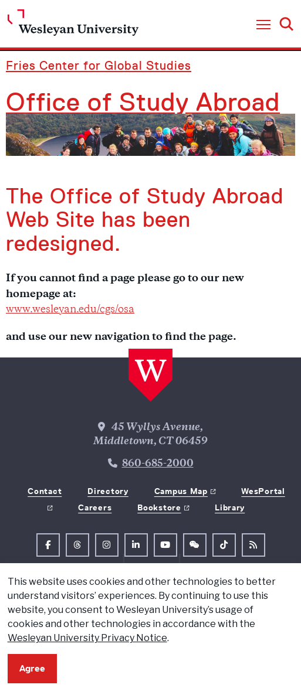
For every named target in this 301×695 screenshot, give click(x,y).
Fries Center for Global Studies (98, 65)
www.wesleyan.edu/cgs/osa (70, 310)
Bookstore (159, 507)
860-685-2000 (158, 464)
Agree (32, 668)
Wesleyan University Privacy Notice (87, 637)
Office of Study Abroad (143, 102)
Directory (107, 491)
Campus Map (181, 491)
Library (230, 507)
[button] (263, 25)
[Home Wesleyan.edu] (73, 25)
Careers (94, 507)
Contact (45, 491)
